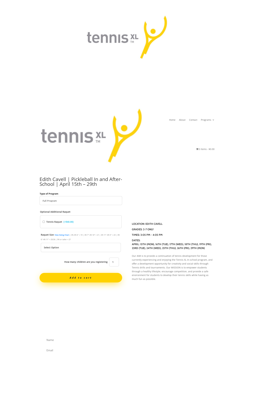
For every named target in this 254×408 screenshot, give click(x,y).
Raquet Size (80, 237)
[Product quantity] (114, 262)
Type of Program (49, 193)
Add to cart (81, 277)
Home (96, 88)
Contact (117, 88)
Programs (130, 88)
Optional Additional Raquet (55, 211)
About (106, 88)
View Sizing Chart (62, 235)
